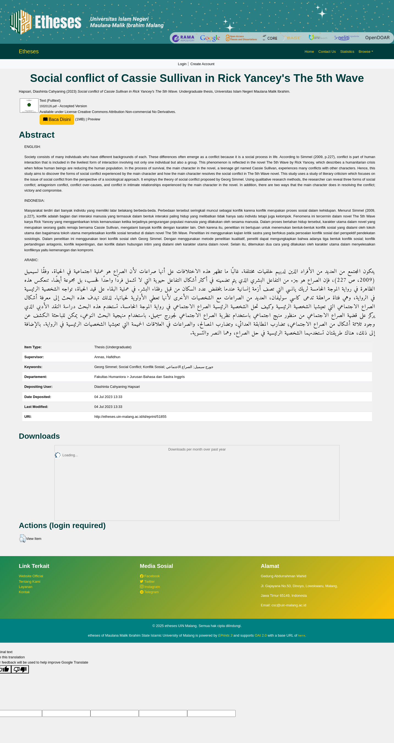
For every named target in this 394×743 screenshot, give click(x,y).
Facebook (150, 576)
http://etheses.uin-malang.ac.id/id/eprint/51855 (130, 417)
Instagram (150, 587)
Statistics (347, 51)
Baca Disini (57, 119)
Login (182, 64)
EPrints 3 (225, 635)
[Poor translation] (20, 669)
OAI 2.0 (261, 635)
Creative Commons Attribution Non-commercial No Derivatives (126, 112)
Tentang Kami (29, 581)
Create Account (202, 64)
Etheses (29, 51)
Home (309, 51)
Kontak (24, 592)
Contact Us (327, 51)
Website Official (31, 576)
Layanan (25, 587)
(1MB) (63, 119)
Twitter (147, 581)
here (301, 635)
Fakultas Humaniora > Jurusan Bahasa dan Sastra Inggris (139, 377)
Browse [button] (365, 51)
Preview (94, 119)
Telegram (149, 592)
